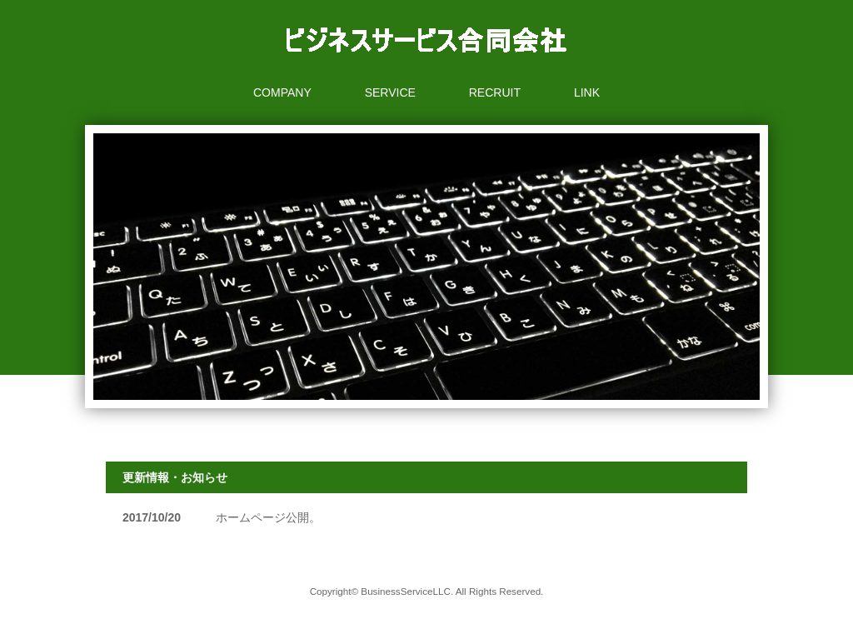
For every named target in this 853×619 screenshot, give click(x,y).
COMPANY (282, 92)
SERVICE (390, 92)
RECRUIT (495, 92)
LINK (587, 92)
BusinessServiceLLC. (407, 591)
